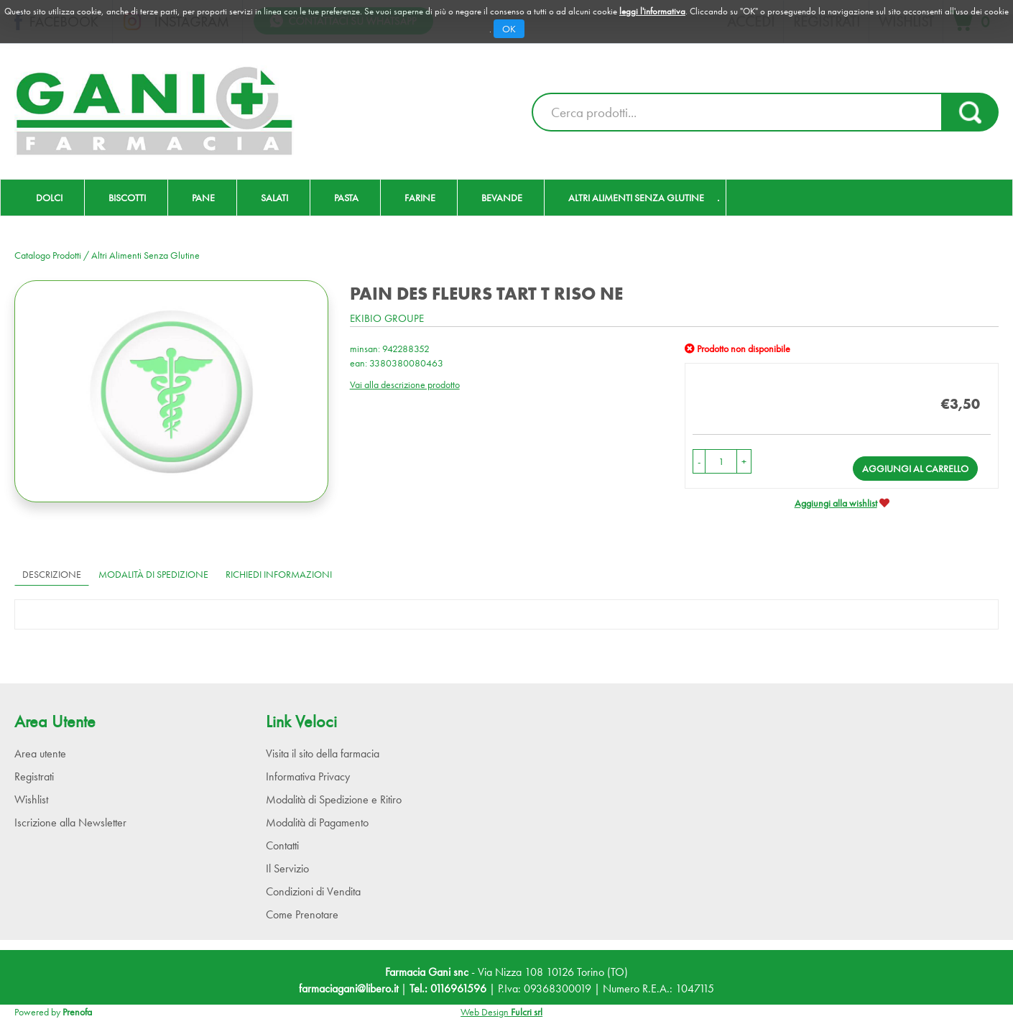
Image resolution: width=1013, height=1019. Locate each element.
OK (509, 28)
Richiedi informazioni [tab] (279, 574)
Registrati (34, 776)
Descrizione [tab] (51, 574)
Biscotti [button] (127, 197)
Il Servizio (287, 868)
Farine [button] (419, 197)
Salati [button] (274, 197)
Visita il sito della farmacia (322, 753)
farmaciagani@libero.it (348, 988)
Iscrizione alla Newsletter (70, 822)
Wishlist (31, 799)
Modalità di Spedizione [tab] (153, 574)
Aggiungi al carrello (915, 468)
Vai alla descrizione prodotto (405, 384)
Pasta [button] (346, 197)
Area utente (40, 753)
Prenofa (77, 1011)
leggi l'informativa (652, 11)
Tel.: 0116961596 (448, 988)
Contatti (282, 845)
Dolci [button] (49, 197)
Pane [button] (203, 197)
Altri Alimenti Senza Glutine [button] (636, 197)
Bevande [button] (501, 197)
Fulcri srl (526, 1011)
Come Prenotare (302, 914)
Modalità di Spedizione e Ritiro (334, 799)
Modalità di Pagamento (317, 822)
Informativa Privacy (308, 776)
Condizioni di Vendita (313, 891)
